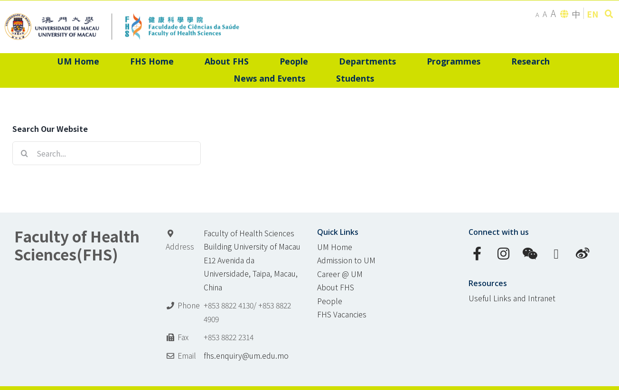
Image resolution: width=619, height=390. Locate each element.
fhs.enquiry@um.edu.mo (246, 355)
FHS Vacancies (341, 314)
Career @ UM (340, 274)
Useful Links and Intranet (512, 298)
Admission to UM (346, 260)
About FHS (335, 287)
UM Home (334, 246)
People (329, 301)
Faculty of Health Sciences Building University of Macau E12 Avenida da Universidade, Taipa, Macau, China (252, 260)
